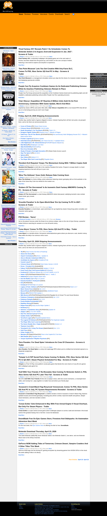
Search (67, 14)
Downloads (59, 14)
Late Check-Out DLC (47, 140)
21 (96, 85)
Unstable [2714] (43, 260)
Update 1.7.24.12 (48, 268)
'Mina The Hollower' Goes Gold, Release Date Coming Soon (43, 175)
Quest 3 (60, 142)
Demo (38, 256)
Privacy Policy (74, 508)
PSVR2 (48, 142)
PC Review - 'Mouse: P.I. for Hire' (8, 135)
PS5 (33, 147)
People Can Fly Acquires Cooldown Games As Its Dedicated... (47, 509)
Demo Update (39, 138)
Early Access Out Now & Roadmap (36, 251)
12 (91, 83)
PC (33, 138)
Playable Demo (49, 159)
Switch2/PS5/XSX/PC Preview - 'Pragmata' (8, 225)
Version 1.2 (58, 324)
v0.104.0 (37, 153)
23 (101, 85)
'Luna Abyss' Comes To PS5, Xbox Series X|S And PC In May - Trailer (47, 229)
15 (98, 83)
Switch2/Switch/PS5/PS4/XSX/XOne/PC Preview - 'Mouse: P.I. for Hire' (10, 228)
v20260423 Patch (52, 291)
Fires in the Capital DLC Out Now (51, 334)
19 (91, 85)
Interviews (43, 14)
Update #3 (52, 309)
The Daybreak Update (57, 320)
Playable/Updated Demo (42, 318)
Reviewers (21, 508)
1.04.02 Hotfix (44, 128)
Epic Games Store (38, 425)
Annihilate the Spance (28, 260)
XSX (36, 147)
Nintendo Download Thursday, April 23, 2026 (37, 431)
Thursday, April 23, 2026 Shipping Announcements (40, 241)
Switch (50, 270)
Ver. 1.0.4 (42, 299)
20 (93, 85)
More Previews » (12, 240)
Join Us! (73, 507)
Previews (35, 14)
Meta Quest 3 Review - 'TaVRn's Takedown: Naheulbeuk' (8, 127)
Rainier (22, 56)
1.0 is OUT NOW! (35, 311)
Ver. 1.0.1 (57, 328)
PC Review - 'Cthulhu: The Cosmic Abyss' (8, 131)
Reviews (27, 14)
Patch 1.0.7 (73, 287)
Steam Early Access (41, 126)
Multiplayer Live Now (37, 145)
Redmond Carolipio (25, 219)
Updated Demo (59, 140)
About (72, 505)
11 (105, 81)
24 (103, 85)
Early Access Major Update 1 (41, 305)
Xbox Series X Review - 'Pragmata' (8, 139)
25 (105, 85)
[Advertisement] (53, 31)
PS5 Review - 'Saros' (8, 50)
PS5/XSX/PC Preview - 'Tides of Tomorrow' (8, 237)
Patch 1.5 (52, 130)
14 (96, 83)
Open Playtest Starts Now (38, 276)
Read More (21, 65)
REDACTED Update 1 (36, 293)
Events (51, 14)
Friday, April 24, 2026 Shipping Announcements (38, 116)
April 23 (80, 459)
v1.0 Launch (41, 278)
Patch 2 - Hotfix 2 (50, 274)
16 (101, 83)
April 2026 (99, 76)
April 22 (86, 459)
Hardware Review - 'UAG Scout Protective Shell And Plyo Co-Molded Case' (8, 89)
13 (93, 83)
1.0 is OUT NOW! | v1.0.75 (50, 272)
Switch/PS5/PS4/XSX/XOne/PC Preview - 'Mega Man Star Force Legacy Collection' (8, 233)
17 (103, 83)
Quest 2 (55, 142)
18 (105, 83)
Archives (20, 507)
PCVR (29, 272)
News (50, 56)
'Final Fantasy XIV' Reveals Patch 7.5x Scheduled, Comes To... (47, 505)
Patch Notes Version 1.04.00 (49, 264)
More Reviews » (12, 142)
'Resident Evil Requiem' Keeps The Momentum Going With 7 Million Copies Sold (52, 163)
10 (103, 81)
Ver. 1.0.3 (42, 289)
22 (98, 85)
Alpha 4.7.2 (35, 157)
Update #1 (44, 256)
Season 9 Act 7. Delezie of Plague (50, 132)
